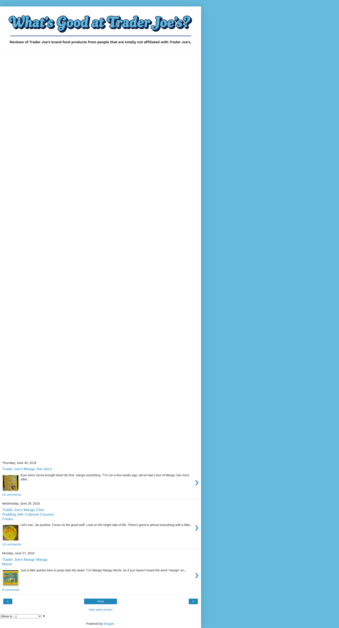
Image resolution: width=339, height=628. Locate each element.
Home (100, 601)
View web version (100, 609)
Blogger (109, 623)
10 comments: (12, 494)
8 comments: (11, 589)
